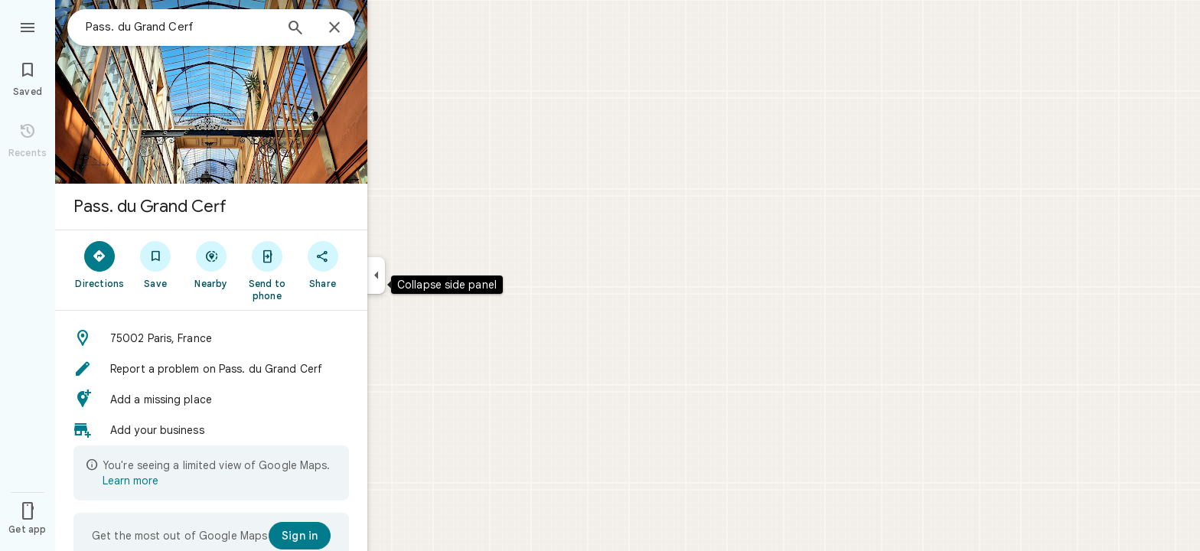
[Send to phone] (267, 270)
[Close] (334, 28)
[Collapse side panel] (376, 275)
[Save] (156, 264)
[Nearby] (212, 264)
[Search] (295, 29)
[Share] (323, 264)
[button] (211, 338)
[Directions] (100, 264)
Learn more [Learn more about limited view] (130, 480)
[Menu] (27, 26)
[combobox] (180, 27)
